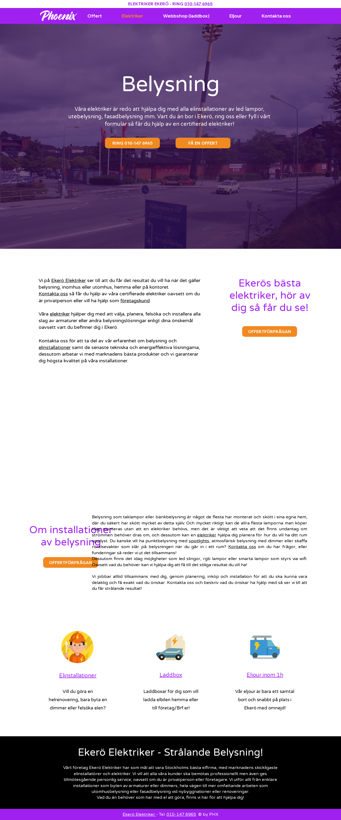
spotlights (199, 541)
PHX (213, 814)
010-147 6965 (198, 3)
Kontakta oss (53, 294)
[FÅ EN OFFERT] (203, 143)
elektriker (60, 314)
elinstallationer (55, 347)
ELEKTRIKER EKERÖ (148, 3)
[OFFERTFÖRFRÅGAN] (269, 331)
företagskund (135, 301)
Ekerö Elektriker (68, 280)
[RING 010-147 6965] (132, 143)
